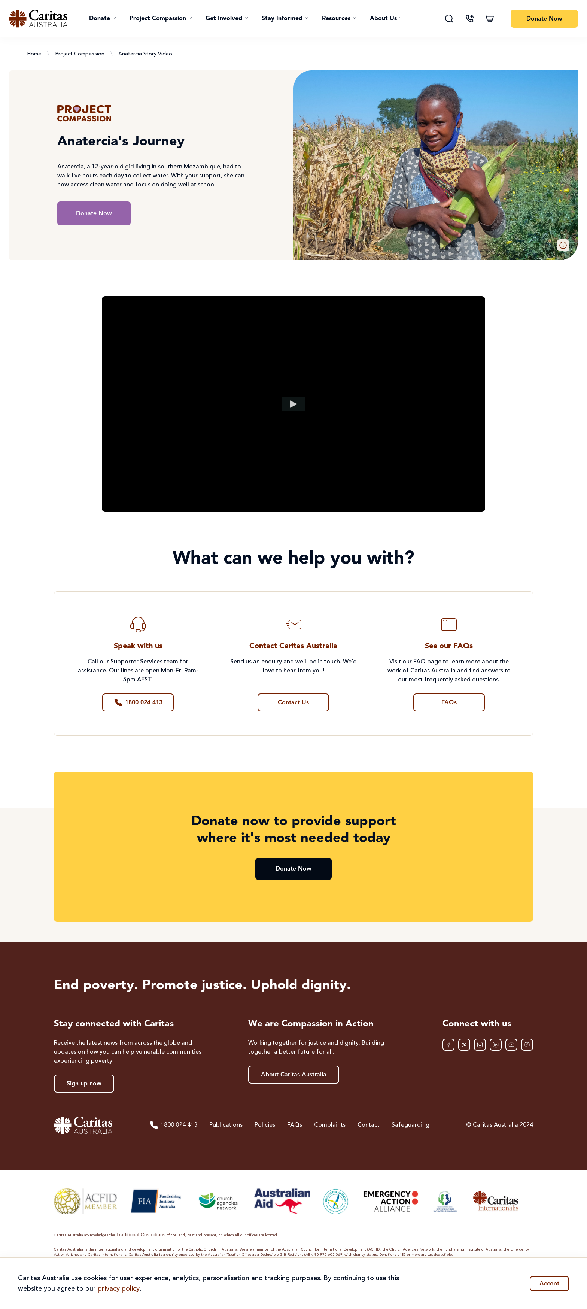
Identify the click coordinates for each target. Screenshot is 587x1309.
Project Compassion (79, 54)
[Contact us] (469, 19)
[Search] (449, 19)
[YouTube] (511, 1045)
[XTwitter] (464, 1045)
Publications (226, 1125)
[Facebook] (448, 1045)
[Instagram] (480, 1045)
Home (34, 54)
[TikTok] (527, 1045)
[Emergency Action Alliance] (390, 1201)
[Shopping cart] (490, 19)
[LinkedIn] (496, 1045)
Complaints (330, 1125)
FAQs (294, 1125)
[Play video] (294, 404)
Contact (369, 1125)
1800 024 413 (173, 1125)
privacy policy (119, 1288)
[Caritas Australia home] (38, 19)
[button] (102, 19)
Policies (265, 1125)
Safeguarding (410, 1125)
